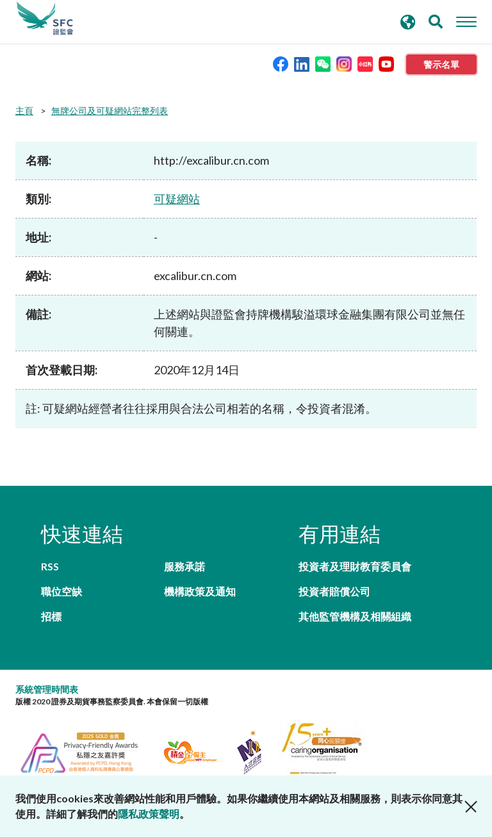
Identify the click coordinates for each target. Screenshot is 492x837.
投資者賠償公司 (334, 591)
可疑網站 (177, 199)
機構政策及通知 (200, 591)
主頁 (24, 110)
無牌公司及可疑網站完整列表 (109, 110)
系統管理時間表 (46, 689)
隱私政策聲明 (148, 814)
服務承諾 (184, 566)
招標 (51, 616)
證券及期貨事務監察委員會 (44, 18)
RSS (50, 566)
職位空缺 (61, 591)
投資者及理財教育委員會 (355, 566)
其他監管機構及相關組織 (355, 616)
